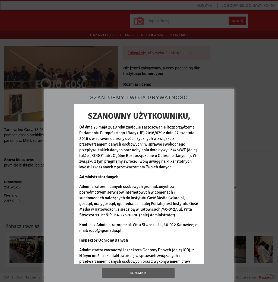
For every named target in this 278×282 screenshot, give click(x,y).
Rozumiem (138, 273)
